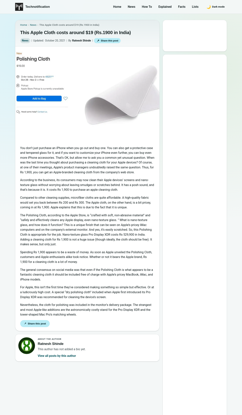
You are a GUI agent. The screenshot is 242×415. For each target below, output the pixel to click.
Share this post (107, 40)
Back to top (220, 408)
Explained (165, 7)
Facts (181, 7)
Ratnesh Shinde (81, 40)
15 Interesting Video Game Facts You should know (196, 110)
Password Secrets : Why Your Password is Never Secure (194, 165)
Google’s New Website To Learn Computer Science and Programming (195, 75)
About (169, 392)
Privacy (202, 392)
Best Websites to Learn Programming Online (189, 99)
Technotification (37, 7)
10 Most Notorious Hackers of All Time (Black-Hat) (196, 143)
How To (147, 7)
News (131, 7)
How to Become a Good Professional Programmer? (198, 132)
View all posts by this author (57, 356)
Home (117, 7)
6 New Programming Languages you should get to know (198, 121)
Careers (219, 392)
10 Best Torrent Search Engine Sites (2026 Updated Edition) (198, 88)
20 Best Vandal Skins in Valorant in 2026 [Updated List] (197, 154)
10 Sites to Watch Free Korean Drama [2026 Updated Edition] (194, 176)
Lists (195, 7)
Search (174, 44)
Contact (185, 392)
